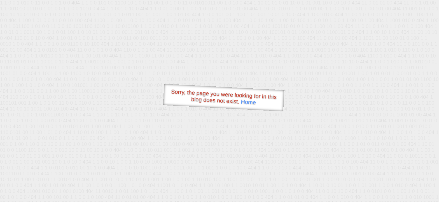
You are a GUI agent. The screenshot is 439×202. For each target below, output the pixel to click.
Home (248, 101)
